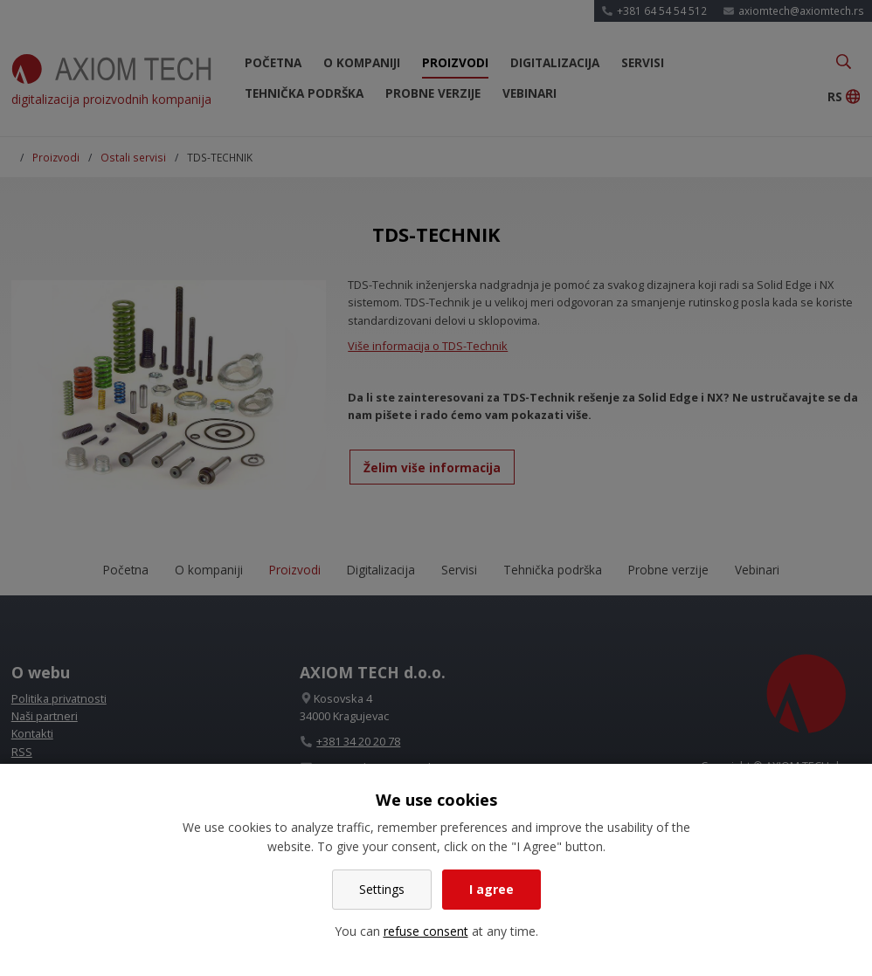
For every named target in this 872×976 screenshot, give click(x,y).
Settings (382, 889)
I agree (491, 889)
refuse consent (426, 931)
